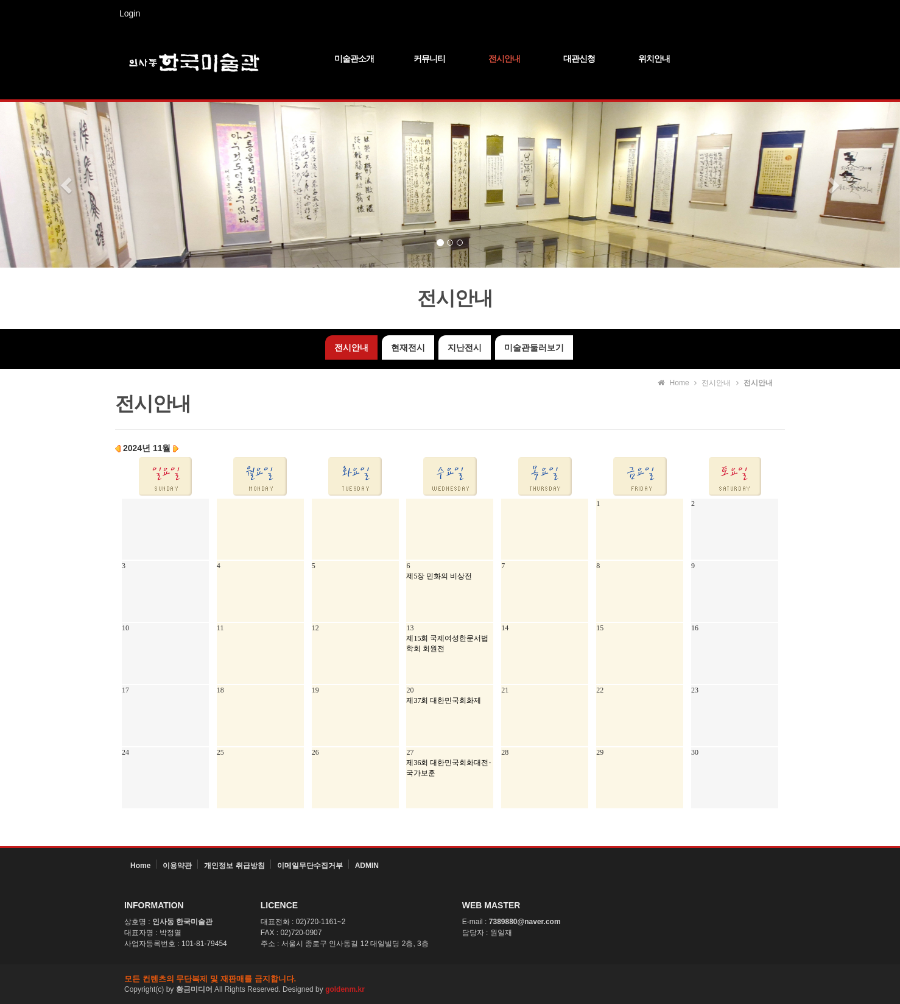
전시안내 (504, 58)
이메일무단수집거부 (310, 865)
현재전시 (408, 347)
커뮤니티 (429, 58)
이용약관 (177, 865)
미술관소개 (354, 58)
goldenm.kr (345, 989)
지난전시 (465, 347)
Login (129, 13)
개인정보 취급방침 (234, 865)
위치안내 (654, 58)
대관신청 (579, 58)
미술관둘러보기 (534, 347)
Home (140, 865)
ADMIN (367, 865)
